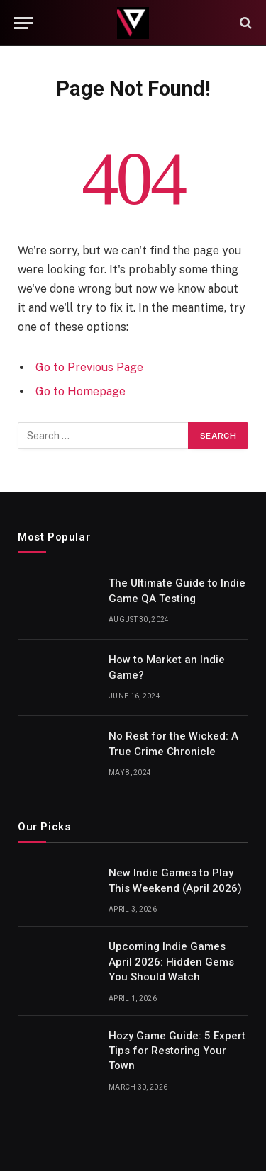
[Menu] (23, 23)
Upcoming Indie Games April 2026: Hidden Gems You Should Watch (171, 961)
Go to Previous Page (89, 367)
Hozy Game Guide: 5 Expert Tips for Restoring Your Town (177, 1051)
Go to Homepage (80, 391)
